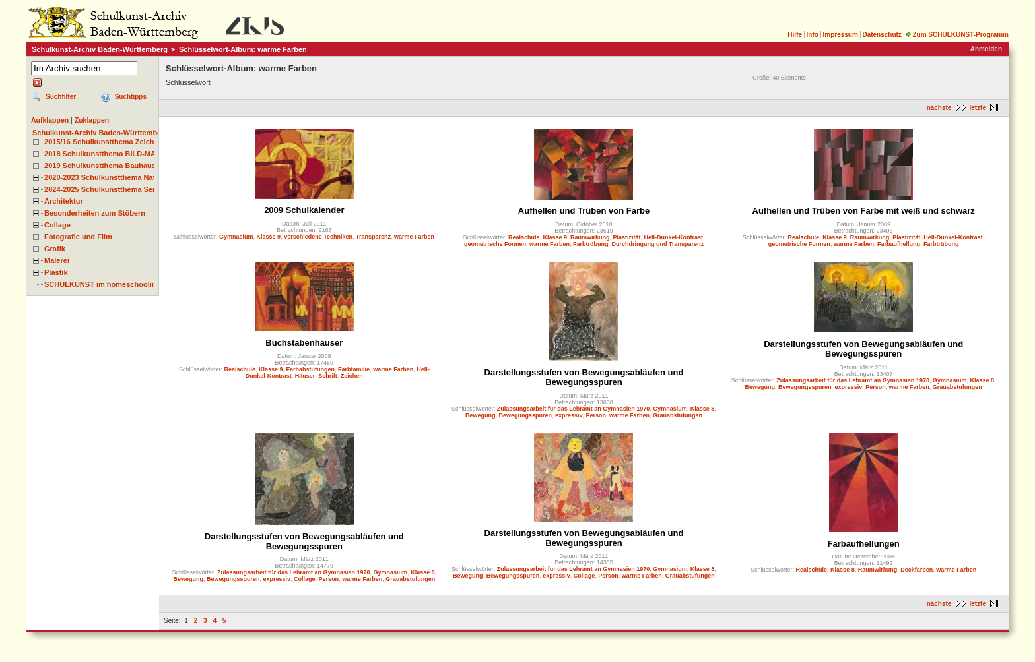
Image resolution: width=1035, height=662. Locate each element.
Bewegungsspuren (525, 415)
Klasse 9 (269, 236)
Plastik (56, 272)
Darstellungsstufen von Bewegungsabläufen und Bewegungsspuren (584, 377)
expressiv (569, 415)
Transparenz (373, 236)
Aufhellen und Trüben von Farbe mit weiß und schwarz (863, 211)
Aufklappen (50, 120)
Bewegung (480, 415)
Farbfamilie (354, 369)
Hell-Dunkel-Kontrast (674, 237)
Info (812, 34)
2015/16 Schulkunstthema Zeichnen (105, 142)
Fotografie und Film (78, 237)
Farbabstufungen (310, 369)
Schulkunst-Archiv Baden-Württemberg (100, 49)
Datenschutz (881, 34)
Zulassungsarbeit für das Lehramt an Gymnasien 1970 (573, 409)
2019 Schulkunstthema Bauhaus (100, 165)
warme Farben (414, 236)
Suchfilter (61, 96)
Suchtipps (131, 96)
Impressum (839, 34)
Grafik (54, 249)
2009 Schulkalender (304, 210)
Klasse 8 (702, 409)
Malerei (56, 260)
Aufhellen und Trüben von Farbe (584, 211)
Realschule (524, 237)
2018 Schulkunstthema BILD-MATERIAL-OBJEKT (128, 154)
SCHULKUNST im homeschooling (102, 284)
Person (596, 415)
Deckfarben (916, 569)
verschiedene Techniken (318, 236)
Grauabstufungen (677, 415)
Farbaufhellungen (864, 544)
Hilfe (794, 34)
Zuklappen (92, 120)
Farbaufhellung (898, 244)
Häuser (305, 376)
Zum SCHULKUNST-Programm (957, 34)
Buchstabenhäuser (304, 342)
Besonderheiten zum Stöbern (94, 213)
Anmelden (986, 49)
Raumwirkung (590, 237)
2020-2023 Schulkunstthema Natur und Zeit (118, 177)
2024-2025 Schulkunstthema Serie (103, 189)
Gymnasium (236, 236)
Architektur (63, 201)
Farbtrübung (591, 244)
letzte (977, 107)
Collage (57, 225)
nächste (939, 107)
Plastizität (627, 237)
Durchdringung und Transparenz (658, 244)
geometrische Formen (495, 244)
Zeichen (352, 376)
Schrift (327, 376)
